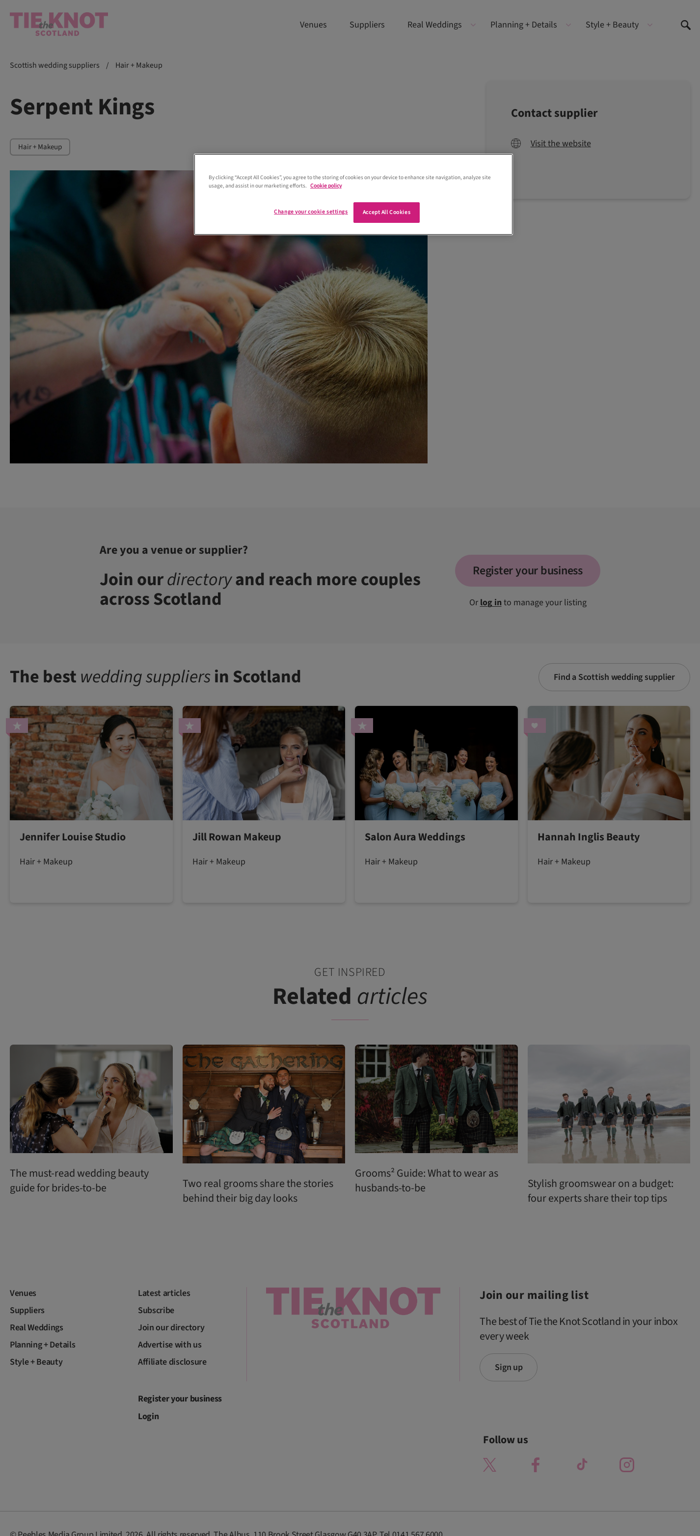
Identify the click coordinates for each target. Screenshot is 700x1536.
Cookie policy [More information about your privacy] (326, 186)
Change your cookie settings (311, 212)
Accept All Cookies (386, 212)
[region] (353, 194)
